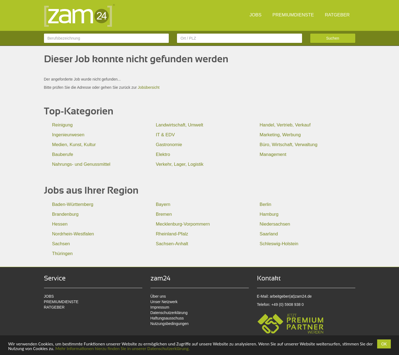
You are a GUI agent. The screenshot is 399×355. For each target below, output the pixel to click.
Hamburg (269, 214)
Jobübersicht (148, 87)
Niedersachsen (275, 224)
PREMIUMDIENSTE (293, 14)
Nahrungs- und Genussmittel (81, 164)
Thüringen (62, 253)
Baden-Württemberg (72, 204)
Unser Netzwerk (164, 302)
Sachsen (61, 243)
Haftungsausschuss (167, 318)
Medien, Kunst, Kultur (74, 144)
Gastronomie (169, 144)
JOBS (256, 14)
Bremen (164, 214)
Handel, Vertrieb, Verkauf (285, 125)
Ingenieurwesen (68, 134)
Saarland (269, 233)
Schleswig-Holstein (279, 243)
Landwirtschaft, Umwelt (179, 125)
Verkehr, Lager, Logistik (179, 164)
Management (273, 154)
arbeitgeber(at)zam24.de (291, 296)
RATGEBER (337, 14)
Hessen (60, 224)
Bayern (163, 204)
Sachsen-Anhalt (172, 243)
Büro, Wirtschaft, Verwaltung (289, 144)
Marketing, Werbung (280, 134)
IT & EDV (165, 134)
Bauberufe (62, 154)
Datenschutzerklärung (169, 312)
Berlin (265, 204)
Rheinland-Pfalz (172, 233)
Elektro (163, 154)
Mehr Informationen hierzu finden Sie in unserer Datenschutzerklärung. (122, 348)
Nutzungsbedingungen (169, 323)
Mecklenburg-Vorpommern (183, 224)
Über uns (158, 296)
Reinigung (62, 125)
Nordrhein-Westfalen (73, 233)
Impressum (159, 307)
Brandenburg (65, 214)
